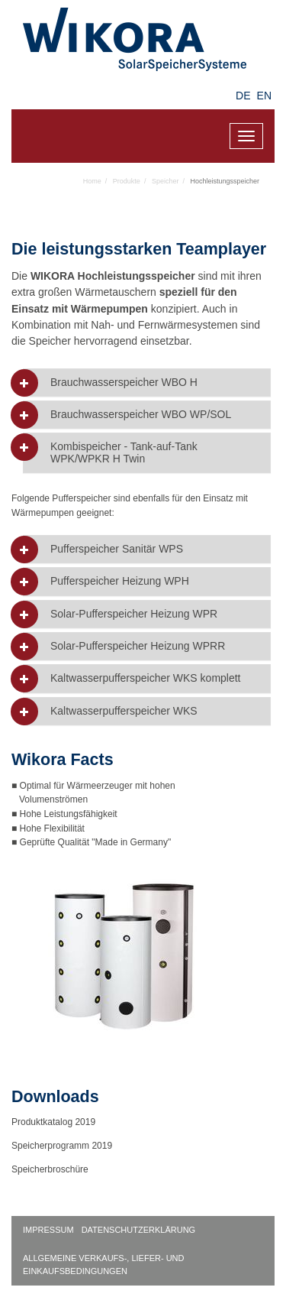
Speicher (165, 181)
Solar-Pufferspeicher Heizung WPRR (137, 646)
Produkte (126, 181)
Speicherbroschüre (51, 1169)
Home (92, 181)
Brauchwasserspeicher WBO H (124, 382)
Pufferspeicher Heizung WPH (119, 581)
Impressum (48, 1229)
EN (264, 95)
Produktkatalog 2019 (53, 1122)
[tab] (147, 382)
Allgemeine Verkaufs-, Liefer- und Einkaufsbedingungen (104, 1264)
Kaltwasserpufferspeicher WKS (124, 711)
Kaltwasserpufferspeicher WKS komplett (145, 678)
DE (243, 95)
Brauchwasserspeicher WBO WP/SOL (140, 414)
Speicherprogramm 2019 (61, 1145)
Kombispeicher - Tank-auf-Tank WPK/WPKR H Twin (124, 452)
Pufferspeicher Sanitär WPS (116, 549)
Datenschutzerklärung (139, 1229)
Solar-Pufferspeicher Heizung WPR (133, 614)
